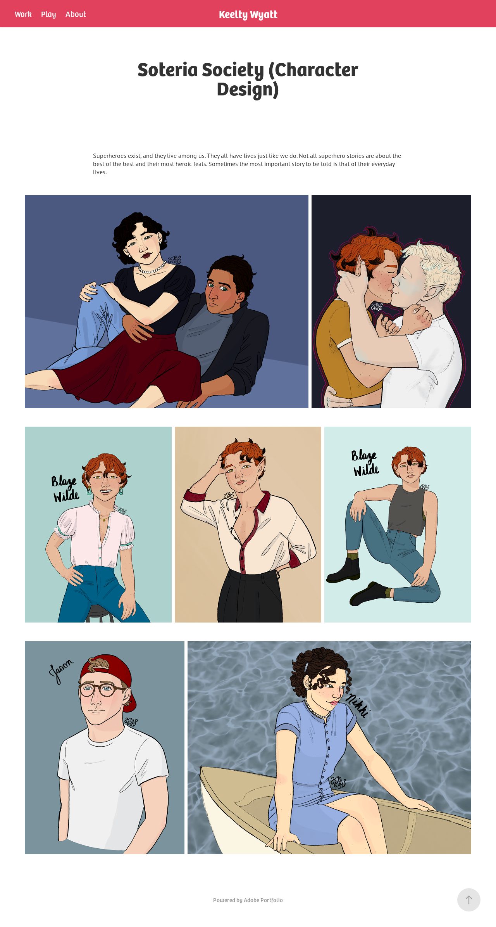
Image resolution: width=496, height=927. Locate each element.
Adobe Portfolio (263, 900)
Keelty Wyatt (248, 13)
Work (23, 13)
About (75, 13)
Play (48, 13)
